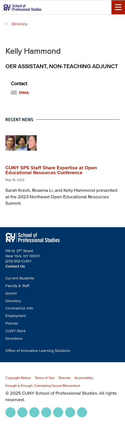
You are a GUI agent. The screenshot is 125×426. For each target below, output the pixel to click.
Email (24, 93)
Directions (14, 338)
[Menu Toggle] (118, 7)
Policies (11, 323)
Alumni (11, 293)
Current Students (19, 278)
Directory (19, 24)
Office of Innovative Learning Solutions (37, 351)
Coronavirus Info (19, 308)
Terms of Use (45, 378)
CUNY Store (15, 331)
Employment (15, 316)
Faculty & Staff (17, 286)
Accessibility (84, 378)
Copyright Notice (18, 378)
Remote (64, 378)
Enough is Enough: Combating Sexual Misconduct (42, 386)
